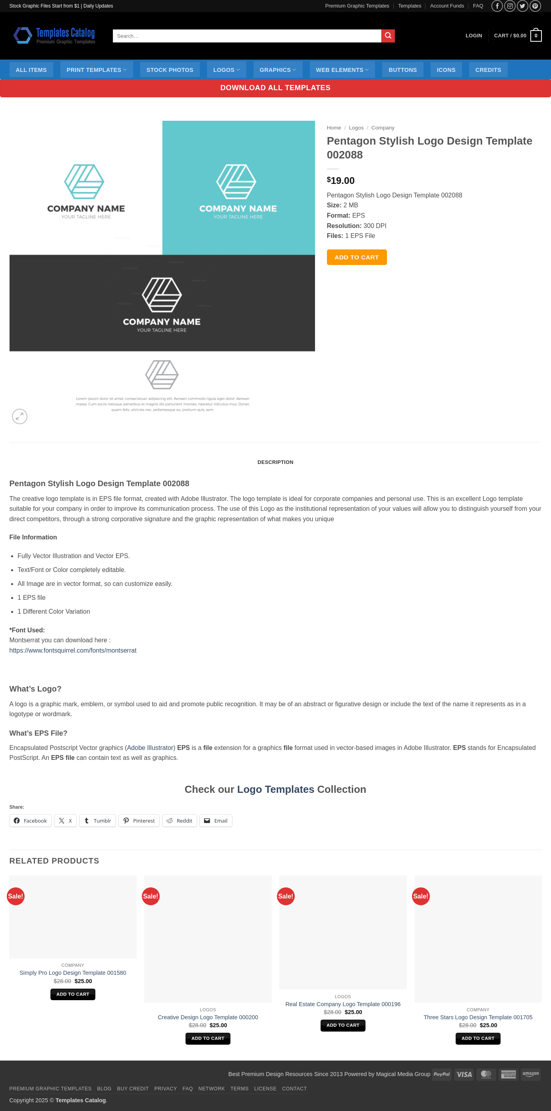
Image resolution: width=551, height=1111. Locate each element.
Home (334, 128)
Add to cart (356, 257)
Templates (409, 6)
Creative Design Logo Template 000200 (208, 1017)
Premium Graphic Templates (357, 6)
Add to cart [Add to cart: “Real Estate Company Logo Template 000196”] (343, 1025)
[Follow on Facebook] (497, 6)
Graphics (278, 69)
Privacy (166, 1089)
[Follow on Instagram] (510, 6)
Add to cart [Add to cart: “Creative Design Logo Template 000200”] (207, 1038)
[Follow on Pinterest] (535, 6)
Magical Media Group (403, 1074)
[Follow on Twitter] (522, 6)
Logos (226, 69)
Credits (488, 70)
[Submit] (388, 36)
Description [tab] (275, 462)
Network (212, 1089)
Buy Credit (133, 1089)
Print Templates (97, 69)
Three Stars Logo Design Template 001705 (477, 1017)
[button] (517, 36)
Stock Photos (170, 70)
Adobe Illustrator (150, 747)
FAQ (478, 6)
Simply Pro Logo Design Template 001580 (72, 973)
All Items (31, 70)
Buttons (403, 70)
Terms (239, 1089)
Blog (104, 1089)
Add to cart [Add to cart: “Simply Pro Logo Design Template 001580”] (72, 994)
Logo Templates (275, 789)
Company (382, 128)
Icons (446, 70)
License (265, 1089)
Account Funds (447, 6)
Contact (294, 1089)
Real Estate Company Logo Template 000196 (342, 1004)
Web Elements (342, 69)
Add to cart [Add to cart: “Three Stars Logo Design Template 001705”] (478, 1038)
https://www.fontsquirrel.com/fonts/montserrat (73, 650)
